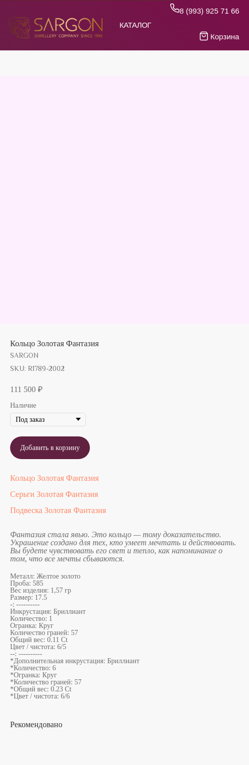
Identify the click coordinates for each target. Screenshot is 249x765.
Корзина (225, 36)
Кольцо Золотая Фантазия (54, 478)
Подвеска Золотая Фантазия (58, 510)
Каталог (136, 25)
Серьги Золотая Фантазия (54, 494)
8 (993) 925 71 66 (209, 11)
